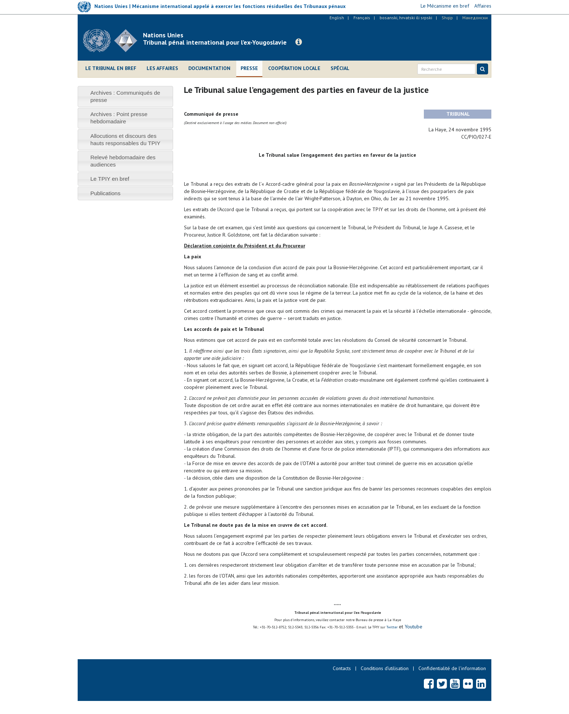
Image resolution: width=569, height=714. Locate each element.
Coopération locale (294, 68)
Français (361, 17)
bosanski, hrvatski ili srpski (406, 17)
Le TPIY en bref (109, 179)
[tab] (125, 96)
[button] (298, 42)
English (336, 17)
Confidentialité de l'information (452, 668)
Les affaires (162, 68)
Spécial (340, 68)
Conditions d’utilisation (385, 668)
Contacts (342, 668)
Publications (105, 193)
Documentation (209, 68)
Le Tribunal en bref (110, 68)
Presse (249, 68)
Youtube (412, 626)
